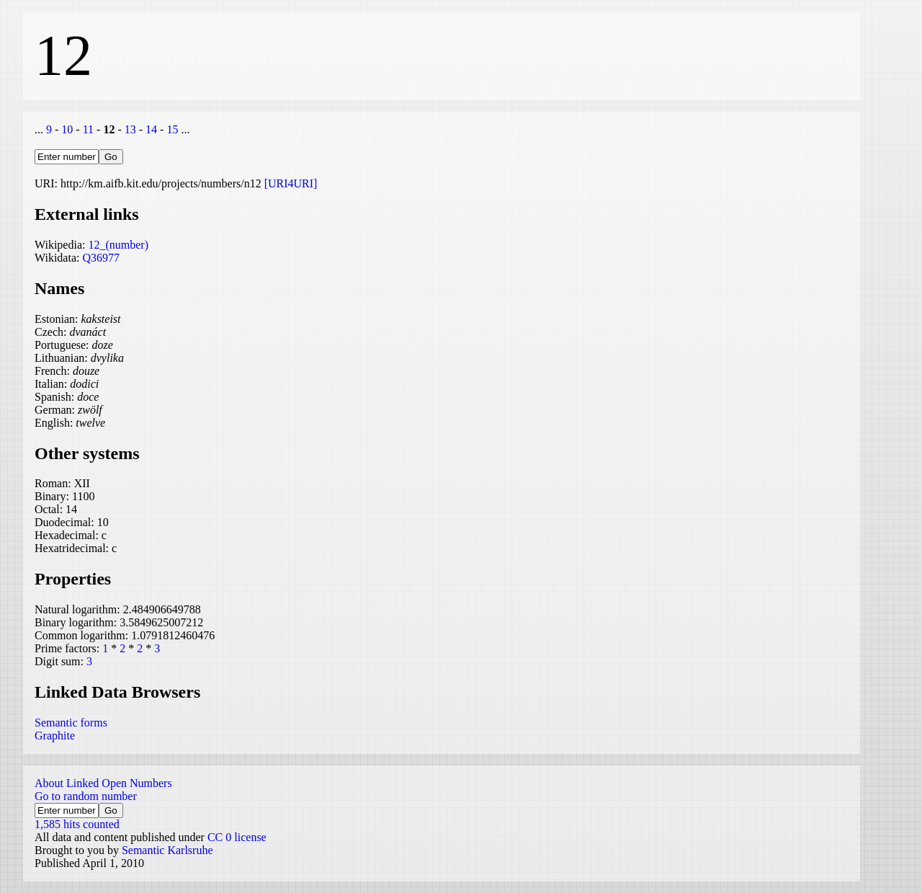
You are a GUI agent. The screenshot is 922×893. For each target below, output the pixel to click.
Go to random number (86, 796)
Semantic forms (71, 722)
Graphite (55, 735)
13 (130, 129)
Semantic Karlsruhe (167, 850)
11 (88, 129)
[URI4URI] (291, 183)
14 (151, 129)
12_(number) (118, 245)
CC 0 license (237, 837)
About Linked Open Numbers (103, 783)
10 (67, 129)
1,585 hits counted (77, 824)
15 (172, 129)
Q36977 (101, 258)
